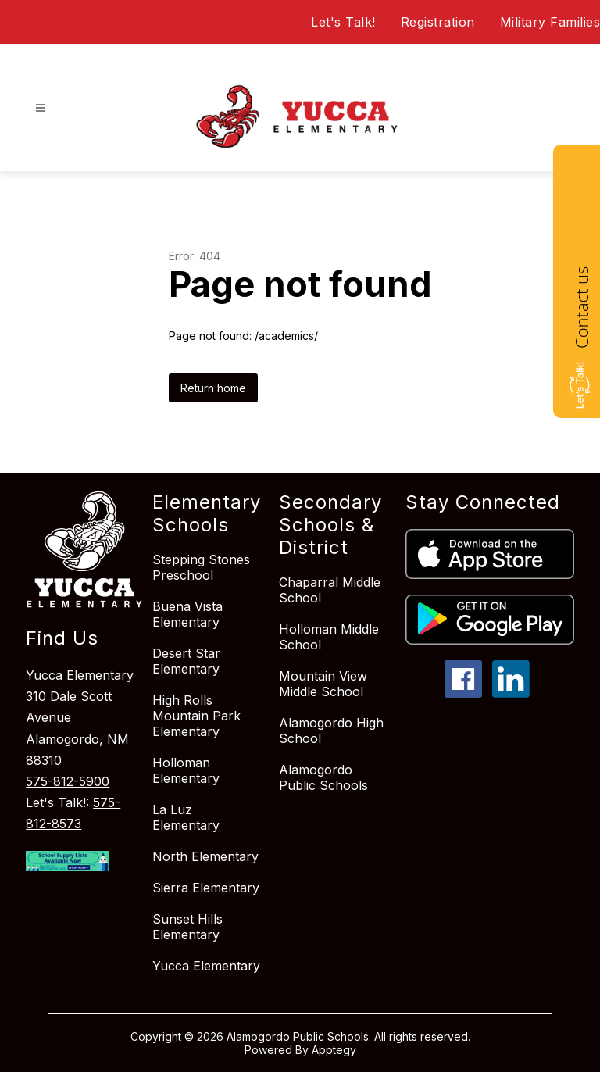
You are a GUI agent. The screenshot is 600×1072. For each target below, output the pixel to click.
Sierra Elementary (205, 887)
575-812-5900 (67, 781)
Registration (438, 22)
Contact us (581, 307)
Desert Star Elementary (186, 661)
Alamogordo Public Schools (323, 777)
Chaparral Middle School (329, 590)
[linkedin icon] (511, 693)
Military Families (550, 22)
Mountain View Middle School (323, 683)
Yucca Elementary (206, 966)
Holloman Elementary (186, 770)
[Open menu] (40, 108)
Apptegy (334, 1049)
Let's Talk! (343, 22)
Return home (213, 388)
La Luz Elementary (186, 817)
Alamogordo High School (331, 730)
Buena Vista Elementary (187, 614)
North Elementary (205, 856)
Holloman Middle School (329, 636)
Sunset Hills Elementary (187, 926)
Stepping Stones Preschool (201, 567)
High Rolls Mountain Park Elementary (196, 715)
